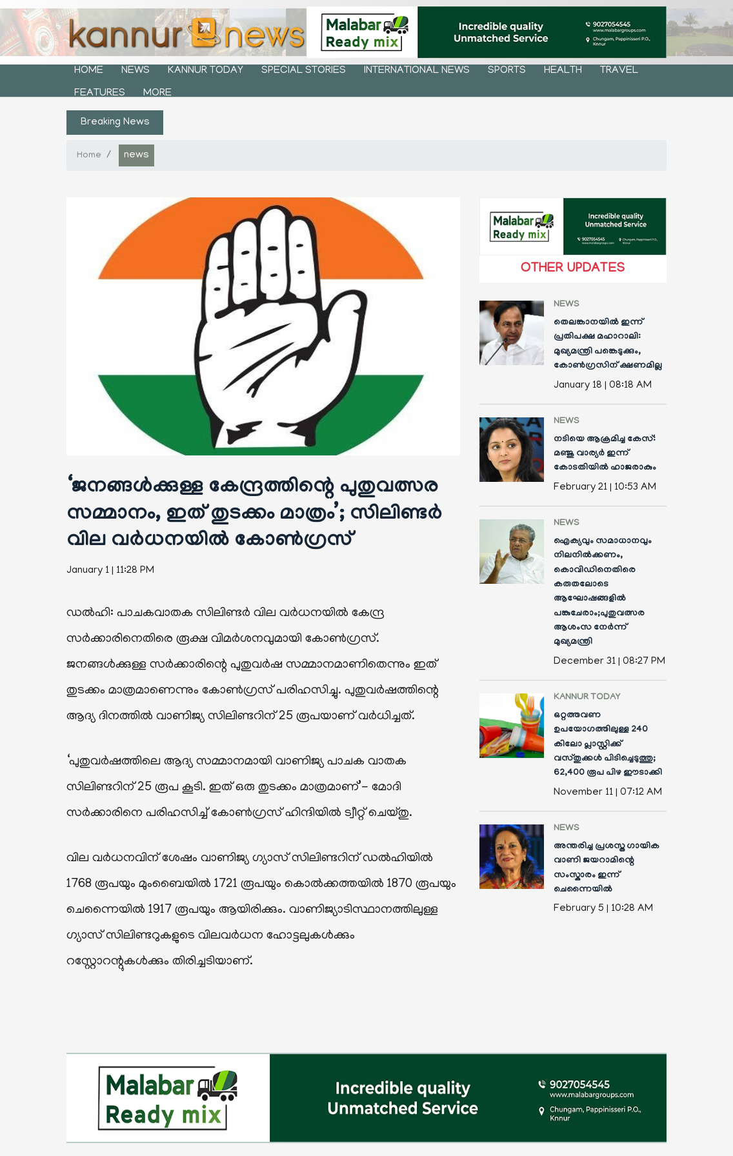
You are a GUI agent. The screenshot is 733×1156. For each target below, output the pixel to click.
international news (417, 71)
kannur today (205, 71)
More (157, 93)
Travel (619, 71)
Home (88, 71)
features (99, 93)
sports (507, 71)
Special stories (303, 71)
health (563, 71)
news (135, 71)
